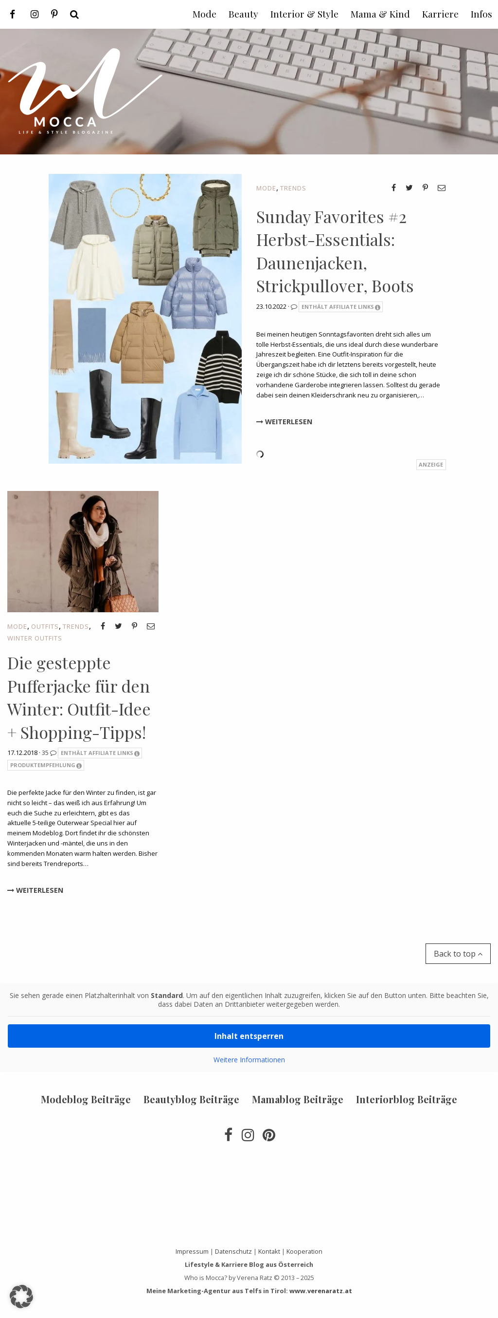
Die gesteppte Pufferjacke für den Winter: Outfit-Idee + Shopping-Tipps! (79, 697)
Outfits (45, 626)
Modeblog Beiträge (86, 1099)
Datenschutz (233, 1251)
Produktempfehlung (46, 765)
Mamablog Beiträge (297, 1099)
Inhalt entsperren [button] (249, 1036)
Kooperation (304, 1251)
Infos (481, 13)
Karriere (440, 13)
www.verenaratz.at (320, 1290)
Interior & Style (304, 13)
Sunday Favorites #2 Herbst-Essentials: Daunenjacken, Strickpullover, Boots (335, 251)
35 (50, 752)
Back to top (458, 953)
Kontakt (269, 1251)
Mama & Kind (380, 13)
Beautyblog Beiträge (191, 1099)
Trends (293, 188)
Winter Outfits (34, 638)
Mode (266, 188)
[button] (21, 1296)
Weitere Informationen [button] (249, 1059)
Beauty (243, 13)
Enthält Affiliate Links (341, 307)
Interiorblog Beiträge (406, 1099)
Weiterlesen (284, 421)
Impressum (192, 1251)
